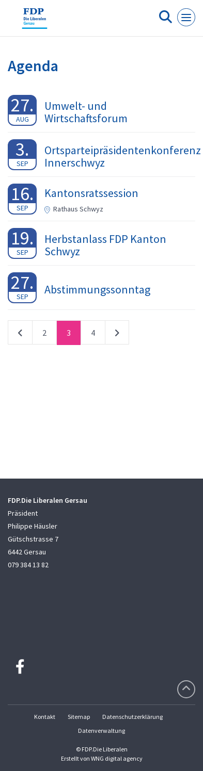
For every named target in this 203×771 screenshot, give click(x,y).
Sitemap (79, 716)
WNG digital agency (117, 758)
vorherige (20, 335)
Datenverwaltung (101, 730)
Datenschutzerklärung (132, 716)
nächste (117, 335)
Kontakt (44, 716)
